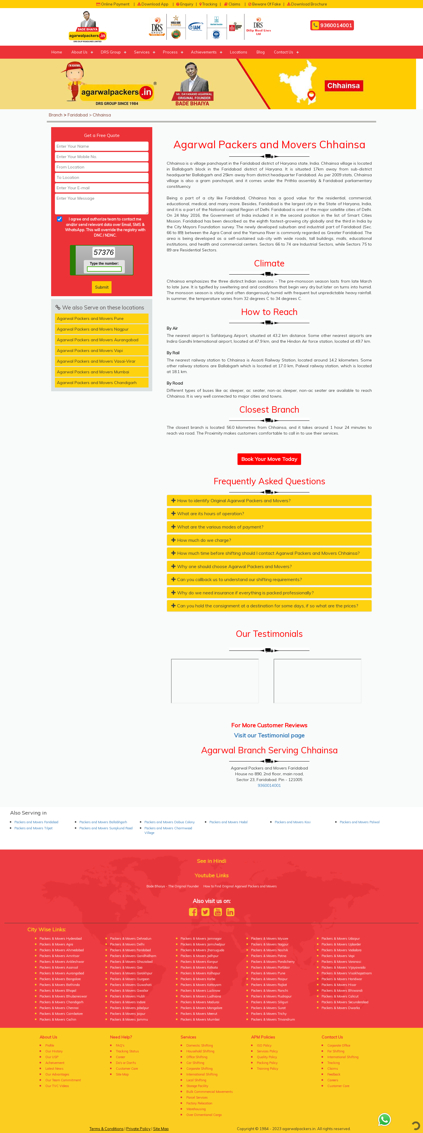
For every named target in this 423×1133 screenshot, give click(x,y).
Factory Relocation (199, 1103)
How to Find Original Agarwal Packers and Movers (240, 886)
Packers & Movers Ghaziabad (131, 962)
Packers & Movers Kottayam (201, 985)
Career (120, 1057)
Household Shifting (200, 1051)
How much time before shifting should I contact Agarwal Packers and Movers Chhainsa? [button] (265, 553)
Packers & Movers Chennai (59, 1008)
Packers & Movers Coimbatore (61, 1014)
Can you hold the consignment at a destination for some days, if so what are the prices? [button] (264, 606)
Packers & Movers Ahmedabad (62, 950)
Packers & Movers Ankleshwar (62, 962)
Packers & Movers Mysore (269, 939)
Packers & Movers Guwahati (131, 985)
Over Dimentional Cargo (204, 1115)
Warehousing (196, 1109)
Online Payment (112, 4)
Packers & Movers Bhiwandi (342, 991)
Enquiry (184, 4)
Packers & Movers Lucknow (200, 991)
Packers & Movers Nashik (269, 950)
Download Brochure (307, 4)
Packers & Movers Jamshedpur (203, 944)
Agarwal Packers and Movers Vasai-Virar (96, 361)
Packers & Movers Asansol (59, 967)
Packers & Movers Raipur (269, 979)
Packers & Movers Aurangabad (62, 973)
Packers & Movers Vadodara (341, 950)
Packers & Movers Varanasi (341, 962)
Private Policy (138, 1128)
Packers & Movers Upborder (341, 944)
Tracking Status (127, 1051)
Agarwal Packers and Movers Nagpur (93, 329)
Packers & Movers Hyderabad (61, 939)
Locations (238, 52)
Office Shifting (196, 1057)
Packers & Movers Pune (268, 973)
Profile (49, 1045)
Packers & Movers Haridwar (342, 979)
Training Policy (267, 1069)
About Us (79, 52)
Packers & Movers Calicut (340, 996)
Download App (152, 4)
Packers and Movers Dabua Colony (169, 822)
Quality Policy (267, 1057)
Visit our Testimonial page (269, 735)
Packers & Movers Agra (56, 944)
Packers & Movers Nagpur (269, 944)
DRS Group (111, 52)
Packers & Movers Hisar (339, 985)
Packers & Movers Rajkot (269, 985)
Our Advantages (57, 1074)
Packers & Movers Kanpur (199, 962)
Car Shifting (195, 1063)
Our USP (51, 1057)
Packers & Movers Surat (268, 1008)
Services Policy (267, 1051)
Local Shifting (196, 1080)
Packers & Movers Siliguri (269, 1002)
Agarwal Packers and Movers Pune (90, 318)
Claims (232, 4)
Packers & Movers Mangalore (201, 1008)
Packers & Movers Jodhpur (199, 956)
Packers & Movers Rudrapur (271, 996)
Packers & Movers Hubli (127, 996)
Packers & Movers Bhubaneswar (63, 996)
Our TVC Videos (57, 1086)
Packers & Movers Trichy (269, 1014)
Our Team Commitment (63, 1080)
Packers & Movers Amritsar (59, 956)
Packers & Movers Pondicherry (273, 962)
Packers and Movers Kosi (293, 822)
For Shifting (335, 1051)
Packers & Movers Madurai (200, 1002)
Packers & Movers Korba (198, 979)
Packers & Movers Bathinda (60, 985)
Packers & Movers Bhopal (58, 991)
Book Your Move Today (269, 459)
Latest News (54, 1069)
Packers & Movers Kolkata (199, 967)
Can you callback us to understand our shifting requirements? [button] (236, 579)
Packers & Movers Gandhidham (133, 956)
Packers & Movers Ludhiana (201, 996)
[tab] (269, 500)
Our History (54, 1051)
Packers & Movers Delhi (127, 944)
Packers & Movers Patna (268, 956)
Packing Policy (267, 1063)
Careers (332, 1080)
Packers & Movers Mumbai (200, 1019)
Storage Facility (197, 1086)
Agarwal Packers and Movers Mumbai (93, 371)
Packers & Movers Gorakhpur (131, 973)
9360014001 (332, 25)
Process (170, 52)
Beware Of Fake (264, 4)
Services (142, 52)
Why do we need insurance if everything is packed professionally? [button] (242, 593)
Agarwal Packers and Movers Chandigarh (97, 382)
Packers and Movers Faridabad (36, 822)
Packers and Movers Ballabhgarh (103, 822)
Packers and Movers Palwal (360, 822)
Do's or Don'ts (126, 1063)
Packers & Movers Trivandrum (273, 1019)
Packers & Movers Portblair (270, 967)
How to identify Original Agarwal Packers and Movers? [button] (231, 500)
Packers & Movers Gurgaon (129, 979)
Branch (55, 115)
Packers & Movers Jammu (129, 1019)
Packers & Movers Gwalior (129, 991)
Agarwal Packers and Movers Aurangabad (97, 339)
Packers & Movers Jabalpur (129, 1008)
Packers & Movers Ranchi (269, 991)
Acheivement (54, 1063)
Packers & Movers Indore (127, 1002)
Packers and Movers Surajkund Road (106, 828)
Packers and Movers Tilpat (33, 828)
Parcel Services (197, 1097)
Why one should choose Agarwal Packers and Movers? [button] (231, 566)
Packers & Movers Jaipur (127, 1014)
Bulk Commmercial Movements (209, 1092)
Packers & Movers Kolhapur (200, 973)
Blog (261, 52)
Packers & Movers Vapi (338, 956)
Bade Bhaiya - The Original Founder (172, 886)
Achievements (204, 52)
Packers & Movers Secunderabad (345, 1002)
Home (56, 52)
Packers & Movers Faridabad (130, 950)
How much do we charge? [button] (201, 540)
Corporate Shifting (199, 1069)
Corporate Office (338, 1045)
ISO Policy (264, 1045)
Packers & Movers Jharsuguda (202, 950)
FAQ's (120, 1045)
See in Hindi (211, 861)
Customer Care (127, 1069)
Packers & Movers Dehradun (130, 939)
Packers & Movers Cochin (58, 1019)
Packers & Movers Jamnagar (201, 939)
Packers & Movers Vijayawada (344, 967)
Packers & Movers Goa (126, 967)
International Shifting (202, 1074)
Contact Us (283, 52)
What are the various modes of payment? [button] (217, 527)
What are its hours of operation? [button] (207, 513)
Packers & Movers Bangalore (60, 979)
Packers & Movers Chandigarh (62, 1002)
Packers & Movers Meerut (199, 1014)
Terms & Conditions (107, 1128)
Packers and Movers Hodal (228, 822)
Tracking (208, 4)
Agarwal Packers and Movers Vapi (90, 350)
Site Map (122, 1074)
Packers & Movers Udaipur (341, 939)
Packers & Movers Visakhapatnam (347, 973)
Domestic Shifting (199, 1045)
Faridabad (77, 115)
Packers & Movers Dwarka (341, 1008)
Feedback (333, 1074)
